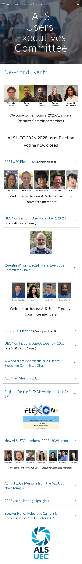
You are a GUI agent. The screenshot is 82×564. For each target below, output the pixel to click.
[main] (41, 32)
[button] (3, 4)
